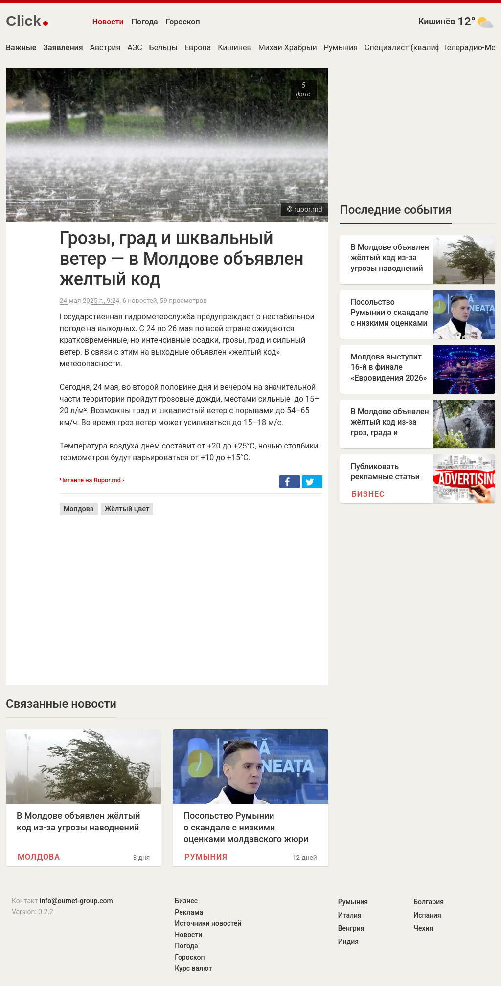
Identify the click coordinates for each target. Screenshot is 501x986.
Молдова (79, 509)
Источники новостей (208, 923)
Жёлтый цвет (127, 509)
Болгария (428, 902)
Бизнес (368, 494)
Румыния (341, 47)
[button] (289, 481)
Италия (350, 915)
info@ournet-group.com (76, 901)
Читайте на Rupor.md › (92, 480)
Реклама (189, 912)
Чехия (423, 928)
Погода (145, 21)
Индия (348, 941)
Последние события (396, 210)
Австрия (105, 47)
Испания (427, 915)
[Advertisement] (191, 592)
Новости (108, 21)
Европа (197, 47)
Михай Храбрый (287, 47)
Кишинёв (436, 21)
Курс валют (193, 968)
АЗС (134, 47)
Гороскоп (183, 21)
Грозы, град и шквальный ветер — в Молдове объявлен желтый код (182, 259)
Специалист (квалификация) (417, 47)
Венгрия (351, 928)
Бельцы (163, 47)
